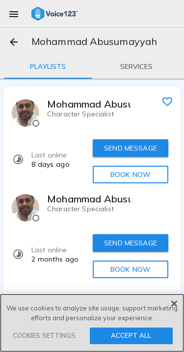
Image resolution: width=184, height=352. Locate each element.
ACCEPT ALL (131, 335)
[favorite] (167, 101)
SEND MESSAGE (130, 148)
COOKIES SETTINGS (44, 335)
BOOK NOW (130, 174)
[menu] (14, 13)
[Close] (174, 303)
